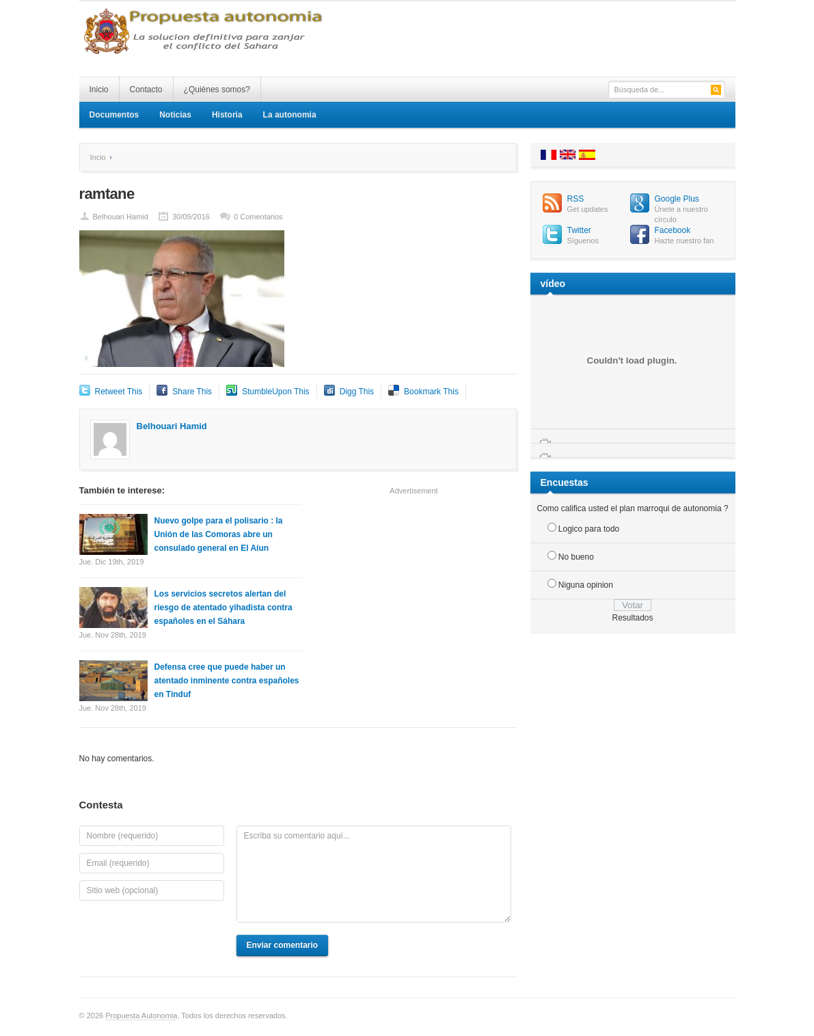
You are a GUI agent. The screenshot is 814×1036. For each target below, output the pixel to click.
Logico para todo (588, 529)
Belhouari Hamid (120, 217)
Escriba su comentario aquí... (373, 874)
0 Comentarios (258, 217)
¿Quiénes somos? (217, 89)
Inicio (99, 89)
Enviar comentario (282, 945)
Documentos (114, 115)
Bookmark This (431, 391)
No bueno (576, 557)
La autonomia (289, 115)
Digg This (357, 391)
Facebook (673, 230)
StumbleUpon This (276, 391)
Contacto (146, 89)
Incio (98, 157)
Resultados (632, 618)
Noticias (175, 115)
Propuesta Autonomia (141, 1015)
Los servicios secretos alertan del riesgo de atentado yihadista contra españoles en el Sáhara (223, 607)
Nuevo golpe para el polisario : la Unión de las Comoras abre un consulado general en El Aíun (218, 534)
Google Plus (677, 199)
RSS (575, 199)
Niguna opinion (585, 585)
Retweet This (119, 391)
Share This (192, 391)
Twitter (579, 230)
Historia (227, 115)
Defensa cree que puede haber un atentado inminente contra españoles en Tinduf (226, 680)
